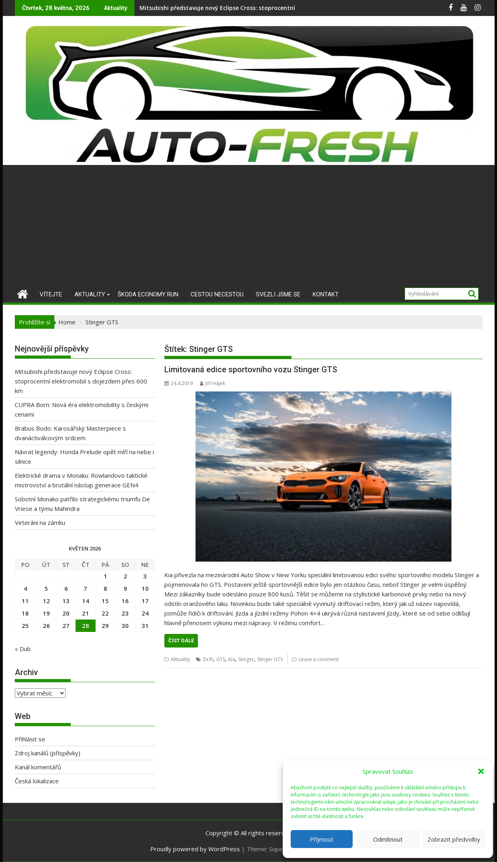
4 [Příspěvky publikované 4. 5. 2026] (25, 588)
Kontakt (326, 294)
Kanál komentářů (38, 767)
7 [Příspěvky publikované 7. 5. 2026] (85, 588)
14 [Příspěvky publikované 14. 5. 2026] (85, 601)
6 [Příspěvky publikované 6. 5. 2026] (66, 588)
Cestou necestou (217, 294)
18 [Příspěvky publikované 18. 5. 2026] (25, 613)
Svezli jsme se (278, 294)
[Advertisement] (249, 225)
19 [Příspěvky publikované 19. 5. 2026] (46, 613)
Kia (231, 659)
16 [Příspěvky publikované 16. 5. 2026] (125, 601)
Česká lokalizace (37, 781)
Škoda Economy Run (148, 294)
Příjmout (321, 839)
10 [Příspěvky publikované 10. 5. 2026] (145, 588)
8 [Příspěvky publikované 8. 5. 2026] (105, 588)
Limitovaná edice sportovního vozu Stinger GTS (250, 369)
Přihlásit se (30, 739)
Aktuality (89, 294)
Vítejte (51, 294)
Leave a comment (319, 659)
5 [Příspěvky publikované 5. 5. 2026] (46, 588)
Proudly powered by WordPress (195, 849)
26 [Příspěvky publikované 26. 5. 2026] (46, 626)
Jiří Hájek (212, 383)
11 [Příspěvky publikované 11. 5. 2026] (25, 601)
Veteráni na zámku (40, 522)
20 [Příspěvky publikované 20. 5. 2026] (66, 613)
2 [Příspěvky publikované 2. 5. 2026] (125, 576)
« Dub (23, 649)
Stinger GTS (270, 659)
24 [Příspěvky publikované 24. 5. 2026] (145, 613)
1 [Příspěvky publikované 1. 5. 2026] (105, 576)
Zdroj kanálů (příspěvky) (47, 753)
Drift (208, 659)
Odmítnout (388, 839)
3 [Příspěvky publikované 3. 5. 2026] (145, 576)
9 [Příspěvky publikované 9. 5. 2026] (125, 588)
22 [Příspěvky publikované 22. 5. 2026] (105, 613)
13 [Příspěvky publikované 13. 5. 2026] (66, 601)
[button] (481, 771)
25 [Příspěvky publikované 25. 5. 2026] (25, 626)
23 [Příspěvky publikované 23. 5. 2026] (125, 613)
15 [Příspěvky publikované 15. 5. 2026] (105, 601)
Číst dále (181, 641)
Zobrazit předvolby (453, 839)
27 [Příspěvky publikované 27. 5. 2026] (66, 626)
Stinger (246, 659)
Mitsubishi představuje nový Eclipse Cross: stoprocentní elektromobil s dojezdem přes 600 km (270, 8)
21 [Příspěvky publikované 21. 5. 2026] (85, 613)
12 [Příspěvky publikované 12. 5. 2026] (46, 601)
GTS (220, 659)
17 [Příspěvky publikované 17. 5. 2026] (145, 601)
